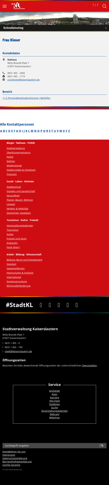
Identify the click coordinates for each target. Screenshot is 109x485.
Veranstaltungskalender (20, 225)
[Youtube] (58, 304)
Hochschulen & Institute (20, 272)
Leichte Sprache (11, 464)
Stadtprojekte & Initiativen (21, 169)
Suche (54, 407)
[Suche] (102, 445)
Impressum (8, 454)
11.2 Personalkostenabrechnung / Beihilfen (26, 98)
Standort (11, 264)
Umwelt (11, 204)
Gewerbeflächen (16, 268)
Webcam (54, 414)
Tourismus (12, 229)
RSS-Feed (54, 400)
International (14, 277)
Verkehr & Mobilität (17, 208)
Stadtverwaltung (16, 148)
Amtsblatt (54, 390)
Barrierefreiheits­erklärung (17, 461)
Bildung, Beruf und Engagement (24, 259)
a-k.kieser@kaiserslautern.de (23, 79)
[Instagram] (67, 304)
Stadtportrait (14, 186)
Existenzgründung (17, 281)
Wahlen (11, 161)
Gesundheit (13, 195)
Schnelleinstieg (56, 28)
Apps (54, 394)
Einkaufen (12, 243)
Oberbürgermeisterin (19, 152)
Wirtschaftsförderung (19, 285)
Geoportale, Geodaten (19, 212)
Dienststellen (89, 365)
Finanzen (12, 174)
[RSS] (76, 304)
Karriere (54, 397)
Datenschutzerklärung (14, 458)
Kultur (10, 234)
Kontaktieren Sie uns (14, 451)
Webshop (54, 417)
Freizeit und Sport (17, 238)
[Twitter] (49, 304)
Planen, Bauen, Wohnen (20, 199)
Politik (10, 156)
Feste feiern (13, 247)
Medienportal (14, 165)
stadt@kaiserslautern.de (18, 351)
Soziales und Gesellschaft (21, 191)
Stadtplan (54, 404)
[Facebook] (40, 304)
